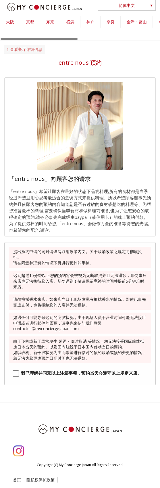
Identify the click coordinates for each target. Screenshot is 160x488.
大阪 (10, 21)
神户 (90, 21)
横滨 (70, 21)
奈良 (111, 21)
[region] (80, 28)
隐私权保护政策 (40, 480)
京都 (30, 21)
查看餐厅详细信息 (24, 49)
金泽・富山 (137, 21)
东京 (50, 21)
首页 (17, 480)
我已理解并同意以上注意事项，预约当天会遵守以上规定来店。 (81, 373)
